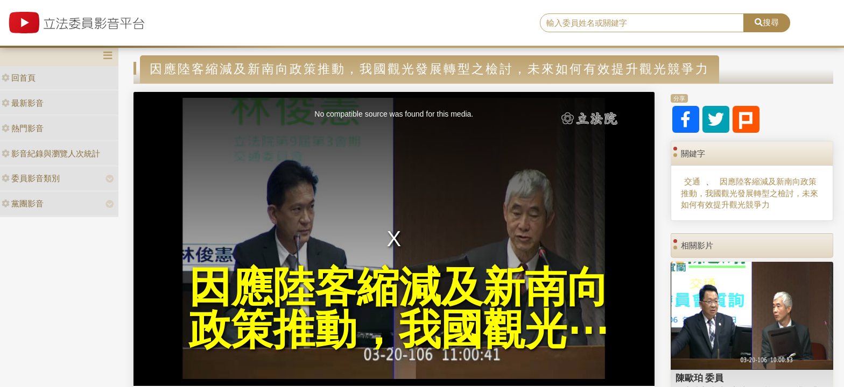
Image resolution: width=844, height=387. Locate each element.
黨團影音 (23, 203)
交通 (692, 181)
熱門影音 (23, 128)
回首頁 (19, 77)
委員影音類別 (31, 178)
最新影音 (23, 103)
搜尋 (767, 22)
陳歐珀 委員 (700, 378)
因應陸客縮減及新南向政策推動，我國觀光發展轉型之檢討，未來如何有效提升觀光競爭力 (749, 193)
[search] (642, 23)
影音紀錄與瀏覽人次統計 (51, 153)
